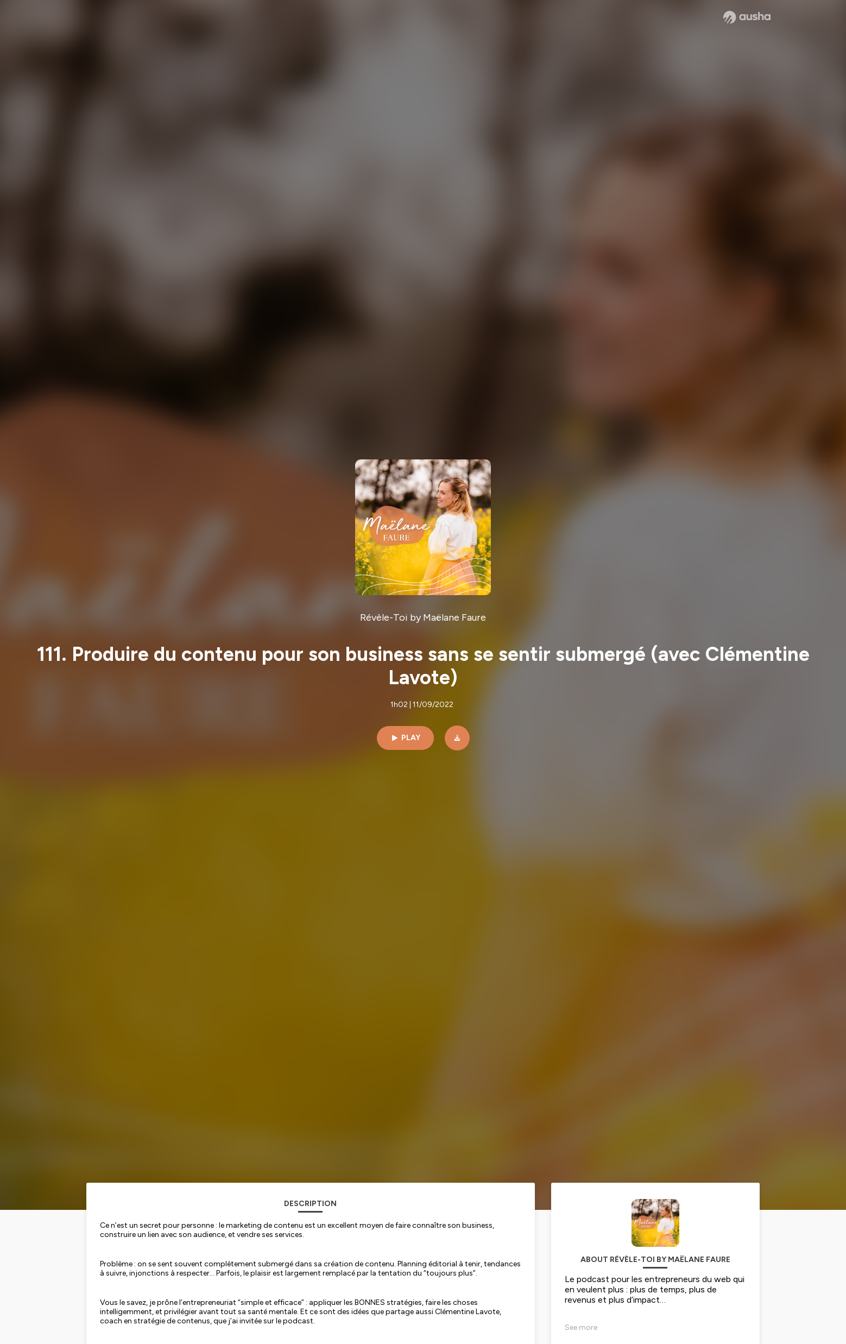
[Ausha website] (747, 17)
